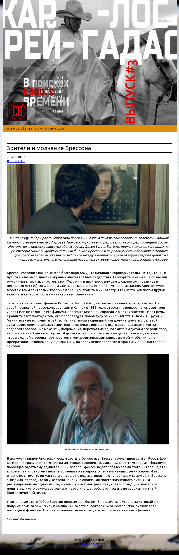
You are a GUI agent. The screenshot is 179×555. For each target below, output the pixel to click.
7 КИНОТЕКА (52, 101)
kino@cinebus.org (93, 544)
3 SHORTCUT (52, 87)
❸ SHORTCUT (16, 161)
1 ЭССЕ (53, 77)
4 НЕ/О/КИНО (52, 91)
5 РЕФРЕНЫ (52, 96)
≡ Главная (53, 111)
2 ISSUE (53, 82)
